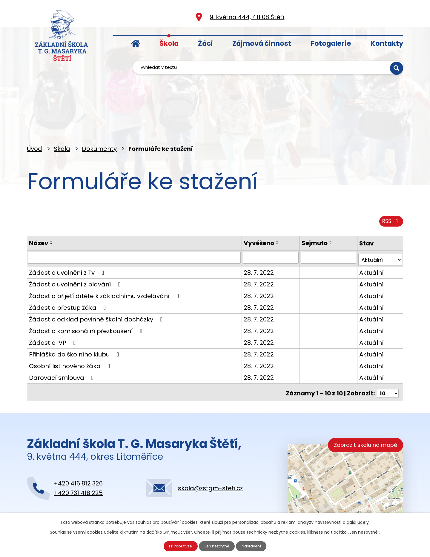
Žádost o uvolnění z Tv (68, 249)
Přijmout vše (177, 545)
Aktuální (369, 249)
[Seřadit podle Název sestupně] (51, 221)
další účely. (358, 521)
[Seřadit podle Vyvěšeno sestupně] (271, 221)
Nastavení (255, 545)
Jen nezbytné (217, 545)
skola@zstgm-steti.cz (210, 463)
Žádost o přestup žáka (68, 284)
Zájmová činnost (261, 43)
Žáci (205, 43)
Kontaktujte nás (63, 501)
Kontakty (387, 43)
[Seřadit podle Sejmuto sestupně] (326, 221)
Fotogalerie (331, 43)
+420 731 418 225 (78, 468)
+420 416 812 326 (78, 458)
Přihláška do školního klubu (75, 331)
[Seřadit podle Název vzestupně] (51, 219)
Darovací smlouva (62, 354)
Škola (169, 43)
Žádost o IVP (53, 319)
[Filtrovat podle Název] (131, 236)
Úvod (135, 42)
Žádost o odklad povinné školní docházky (97, 296)
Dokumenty (99, 122)
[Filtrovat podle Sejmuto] (325, 236)
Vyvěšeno (252, 221)
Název (38, 221)
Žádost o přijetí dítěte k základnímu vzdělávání (105, 272)
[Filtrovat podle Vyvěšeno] (265, 236)
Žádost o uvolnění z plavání (76, 261)
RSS (389, 198)
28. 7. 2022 (252, 249)
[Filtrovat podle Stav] (379, 236)
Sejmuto (310, 221)
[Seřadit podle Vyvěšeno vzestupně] (271, 219)
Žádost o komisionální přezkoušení (87, 307)
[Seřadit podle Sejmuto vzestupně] (326, 219)
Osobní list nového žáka (71, 342)
